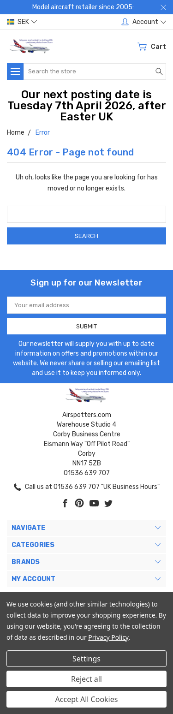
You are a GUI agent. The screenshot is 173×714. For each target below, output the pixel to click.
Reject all (86, 679)
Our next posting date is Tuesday (79, 100)
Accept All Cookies (86, 699)
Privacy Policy (108, 637)
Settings (86, 659)
